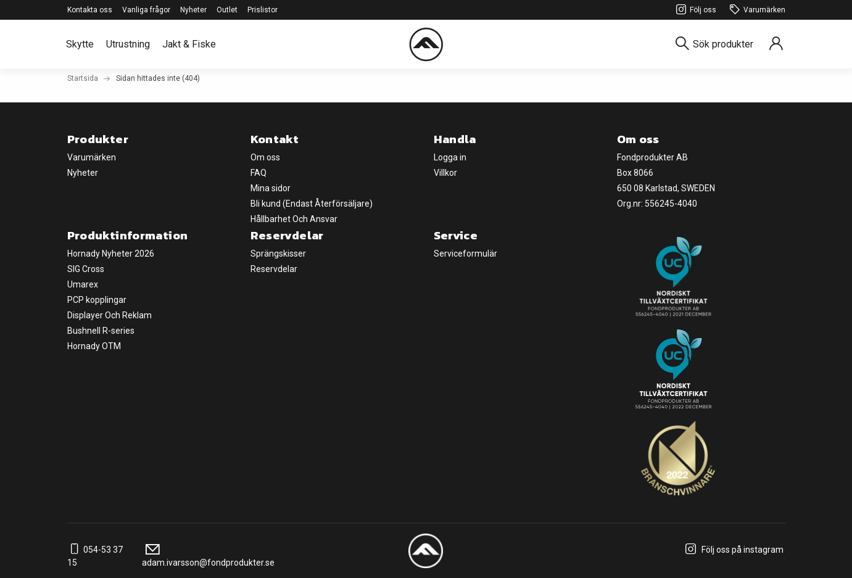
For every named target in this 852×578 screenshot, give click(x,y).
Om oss (265, 157)
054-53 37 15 (95, 556)
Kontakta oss (89, 10)
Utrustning (128, 44)
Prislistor (262, 10)
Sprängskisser (278, 253)
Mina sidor (270, 188)
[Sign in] (776, 44)
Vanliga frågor (146, 10)
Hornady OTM (94, 346)
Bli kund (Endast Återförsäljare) (311, 203)
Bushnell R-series (100, 331)
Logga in (450, 157)
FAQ (258, 173)
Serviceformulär (465, 253)
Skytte (80, 44)
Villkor (445, 173)
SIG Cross (85, 269)
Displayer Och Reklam (109, 315)
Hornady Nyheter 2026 (110, 253)
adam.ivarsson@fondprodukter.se (208, 556)
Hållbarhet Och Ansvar (293, 219)
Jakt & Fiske (189, 44)
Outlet (227, 10)
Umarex (82, 284)
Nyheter (193, 10)
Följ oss (694, 10)
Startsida (82, 78)
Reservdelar (273, 269)
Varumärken (755, 10)
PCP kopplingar (96, 300)
